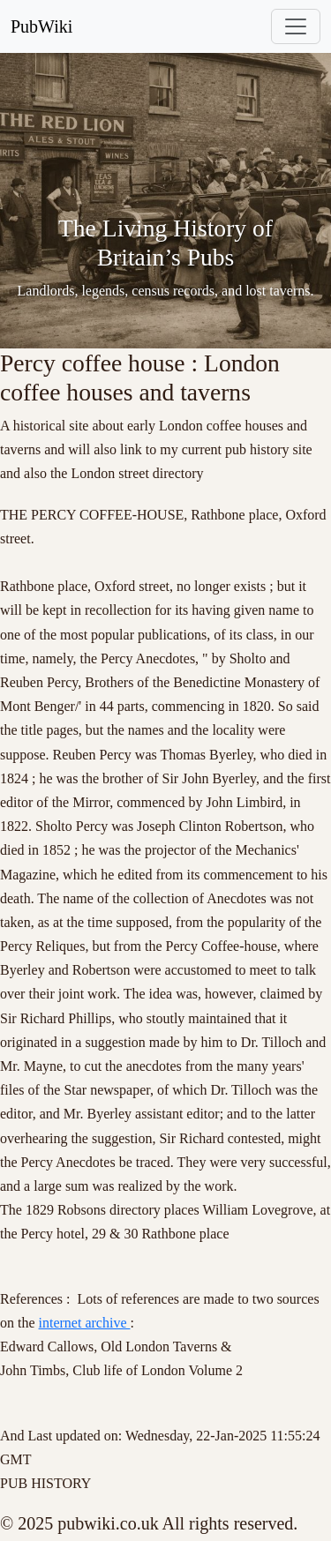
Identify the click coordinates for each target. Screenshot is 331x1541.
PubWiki (41, 26)
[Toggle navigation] (295, 26)
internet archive (85, 1322)
